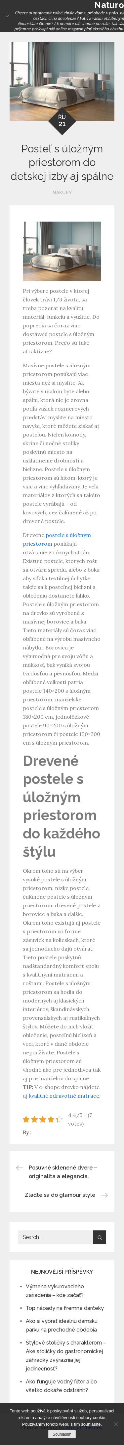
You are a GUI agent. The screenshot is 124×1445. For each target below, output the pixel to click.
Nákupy (62, 192)
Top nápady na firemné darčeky (65, 1308)
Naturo (109, 5)
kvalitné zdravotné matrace (64, 1095)
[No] (115, 1424)
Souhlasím (62, 1434)
